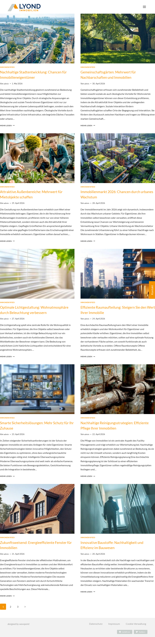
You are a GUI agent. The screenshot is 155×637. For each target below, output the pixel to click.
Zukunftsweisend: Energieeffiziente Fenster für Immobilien (31, 547)
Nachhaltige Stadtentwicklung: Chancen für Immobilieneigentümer (36, 74)
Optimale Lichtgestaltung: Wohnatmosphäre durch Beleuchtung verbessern (33, 310)
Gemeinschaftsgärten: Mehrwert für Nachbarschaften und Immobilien (113, 74)
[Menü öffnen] (144, 6)
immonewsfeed (7, 67)
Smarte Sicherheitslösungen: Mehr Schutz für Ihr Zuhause (37, 428)
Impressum (114, 623)
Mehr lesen (8, 125)
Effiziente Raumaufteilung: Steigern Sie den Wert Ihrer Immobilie (115, 308)
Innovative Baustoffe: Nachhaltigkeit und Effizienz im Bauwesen (117, 547)
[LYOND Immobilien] (24, 7)
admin (6, 83)
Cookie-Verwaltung (136, 623)
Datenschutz (95, 623)
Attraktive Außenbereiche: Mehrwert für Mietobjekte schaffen (36, 194)
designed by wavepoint (18, 623)
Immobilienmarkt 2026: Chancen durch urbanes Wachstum (116, 194)
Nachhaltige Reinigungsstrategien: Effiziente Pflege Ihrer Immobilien (111, 428)
